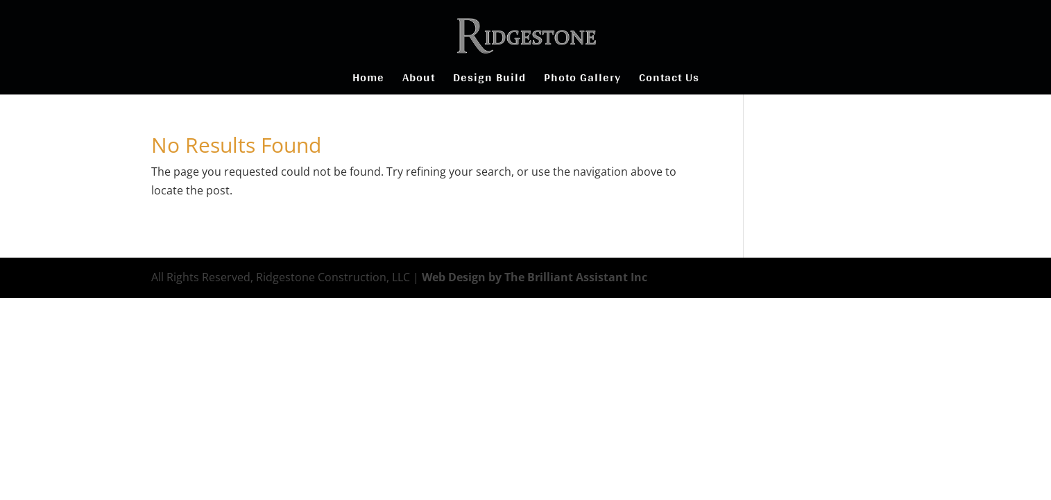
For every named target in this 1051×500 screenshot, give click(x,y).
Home (368, 80)
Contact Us (669, 80)
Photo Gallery (582, 80)
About (418, 80)
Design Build (489, 80)
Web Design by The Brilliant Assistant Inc (534, 277)
